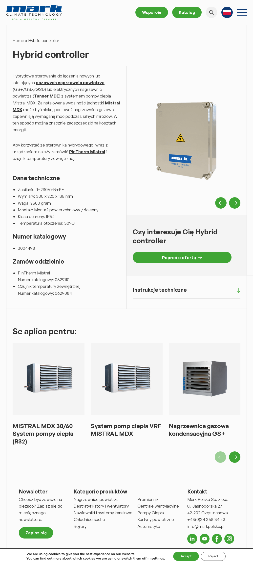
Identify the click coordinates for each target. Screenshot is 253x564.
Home (18, 40)
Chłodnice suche (89, 519)
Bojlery (80, 526)
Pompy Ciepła (150, 512)
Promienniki (148, 499)
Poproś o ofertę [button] (182, 257)
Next (234, 203)
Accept (186, 556)
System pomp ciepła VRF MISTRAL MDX (126, 429)
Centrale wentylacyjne (158, 506)
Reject (213, 556)
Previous (221, 203)
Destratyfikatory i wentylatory (101, 506)
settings (157, 558)
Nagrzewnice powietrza (96, 499)
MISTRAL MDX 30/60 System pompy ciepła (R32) (43, 433)
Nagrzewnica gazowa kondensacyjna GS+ (199, 429)
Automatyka (148, 526)
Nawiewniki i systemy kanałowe (103, 512)
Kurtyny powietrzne (155, 519)
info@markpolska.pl (205, 526)
